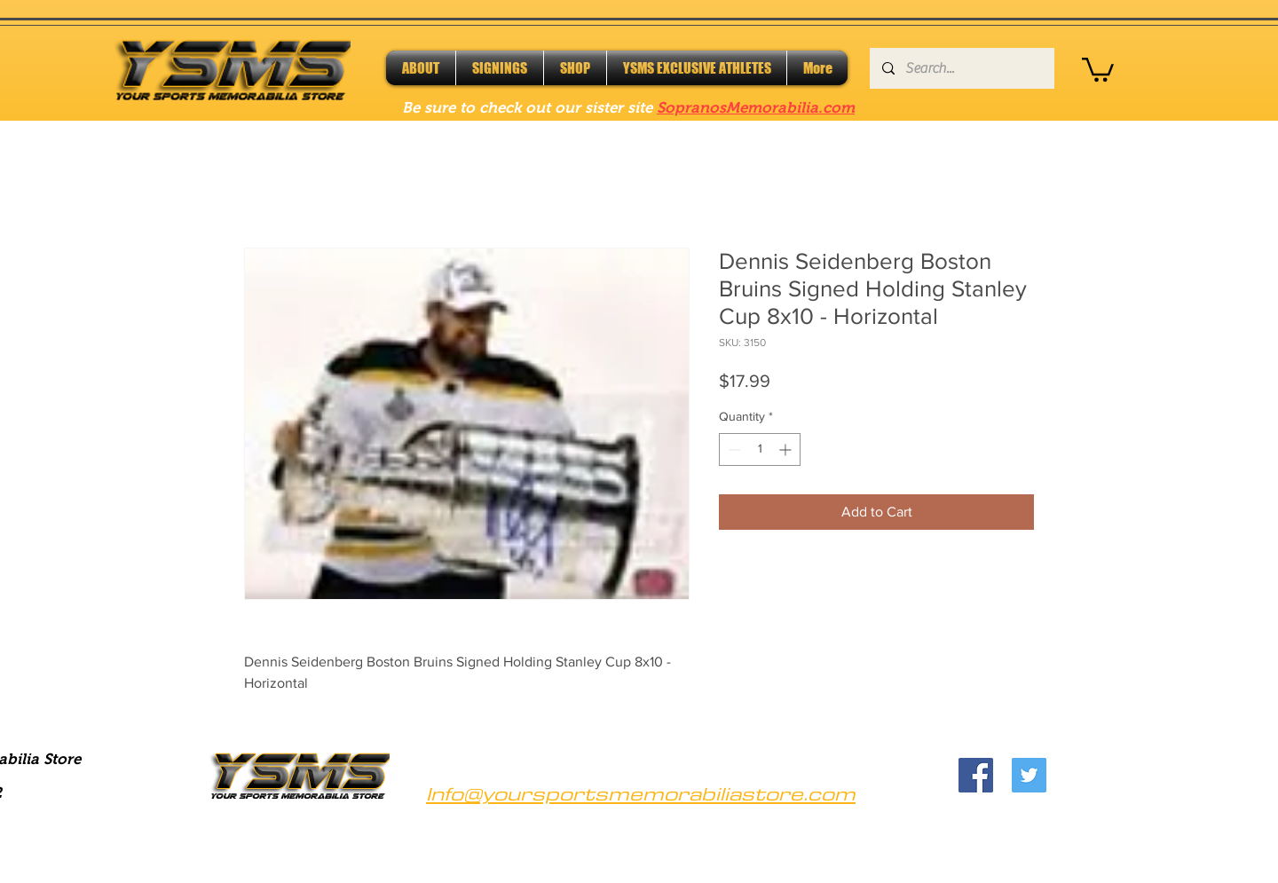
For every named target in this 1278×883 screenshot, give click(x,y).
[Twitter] (1029, 775)
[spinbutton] (760, 449)
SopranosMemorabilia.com (756, 107)
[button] (1098, 68)
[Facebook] (975, 775)
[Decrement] (733, 449)
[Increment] (787, 449)
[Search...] (961, 68)
